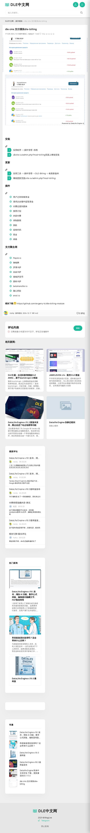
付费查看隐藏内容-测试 (19, 503)
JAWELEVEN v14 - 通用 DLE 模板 (64, 375)
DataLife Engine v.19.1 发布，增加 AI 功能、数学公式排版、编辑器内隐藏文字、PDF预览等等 (25, 458)
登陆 (75, 4)
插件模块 (18, 21)
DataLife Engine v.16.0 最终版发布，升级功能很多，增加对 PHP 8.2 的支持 (25, 520)
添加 (78, 328)
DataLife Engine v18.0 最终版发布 (24, 489)
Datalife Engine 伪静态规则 (62, 422)
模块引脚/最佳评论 (17, 534)
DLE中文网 (20, 4)
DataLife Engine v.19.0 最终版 (24, 680)
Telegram (43, 820)
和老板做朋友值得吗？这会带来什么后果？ (24, 639)
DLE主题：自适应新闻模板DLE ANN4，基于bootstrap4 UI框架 (23, 376)
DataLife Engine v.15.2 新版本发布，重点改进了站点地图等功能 (23, 423)
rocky (30, 34)
